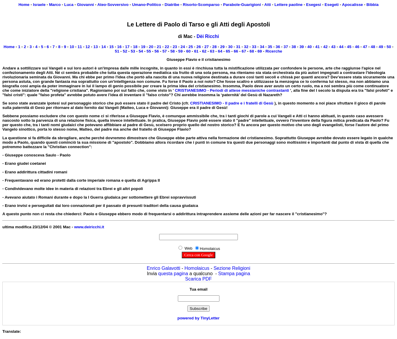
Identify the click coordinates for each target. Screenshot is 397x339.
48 (373, 47)
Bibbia (372, 4)
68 (252, 51)
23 (175, 47)
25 (191, 47)
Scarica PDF (198, 278)
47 (365, 47)
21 (159, 47)
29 (222, 47)
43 (333, 47)
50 (389, 47)
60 (188, 51)
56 (156, 51)
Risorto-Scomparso (201, 4)
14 (103, 47)
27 (206, 47)
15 (111, 47)
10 (71, 47)
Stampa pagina (234, 273)
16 (119, 47)
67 (244, 51)
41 (317, 47)
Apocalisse (352, 4)
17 (127, 47)
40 (309, 47)
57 (164, 51)
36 (278, 47)
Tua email (198, 289)
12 (88, 47)
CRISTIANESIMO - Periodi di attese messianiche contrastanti (232, 90)
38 (294, 47)
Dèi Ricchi (208, 36)
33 (254, 47)
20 (151, 47)
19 (143, 47)
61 (196, 51)
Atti (267, 4)
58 (172, 51)
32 (246, 47)
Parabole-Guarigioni (242, 4)
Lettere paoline (288, 4)
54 (141, 51)
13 (96, 47)
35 (270, 47)
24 (183, 47)
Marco (55, 4)
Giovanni (85, 4)
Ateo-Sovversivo (113, 4)
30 (230, 47)
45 (349, 47)
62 (204, 51)
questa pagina (173, 273)
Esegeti (332, 4)
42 (325, 47)
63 (212, 51)
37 (286, 47)
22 (167, 47)
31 (238, 47)
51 (117, 51)
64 (220, 51)
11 (79, 47)
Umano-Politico (146, 4)
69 (259, 51)
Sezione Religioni (231, 268)
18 (135, 47)
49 (381, 47)
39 (301, 47)
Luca (68, 4)
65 (228, 51)
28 (214, 47)
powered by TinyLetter (199, 318)
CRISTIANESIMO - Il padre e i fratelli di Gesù (231, 103)
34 (262, 47)
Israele (39, 4)
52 (125, 51)
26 (198, 47)
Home (23, 4)
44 (341, 47)
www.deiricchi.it (89, 227)
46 (357, 47)
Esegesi (313, 4)
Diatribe (172, 4)
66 (236, 51)
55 (149, 51)
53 (133, 51)
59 (180, 51)
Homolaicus (196, 268)
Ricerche (273, 51)
